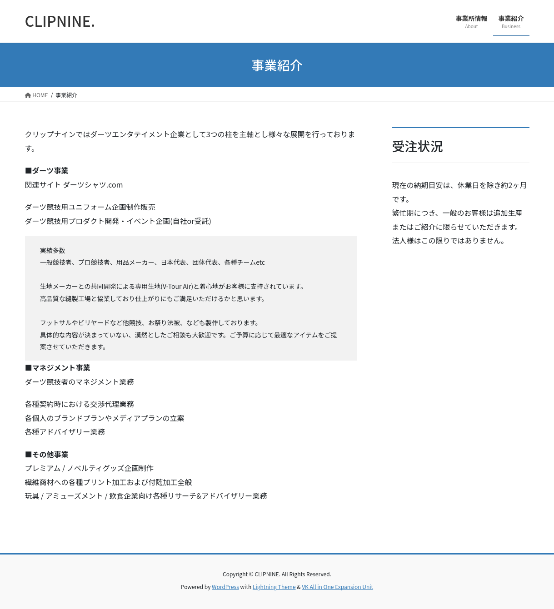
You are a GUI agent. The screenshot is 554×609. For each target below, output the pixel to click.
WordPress (225, 586)
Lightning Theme (274, 586)
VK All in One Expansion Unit (337, 586)
